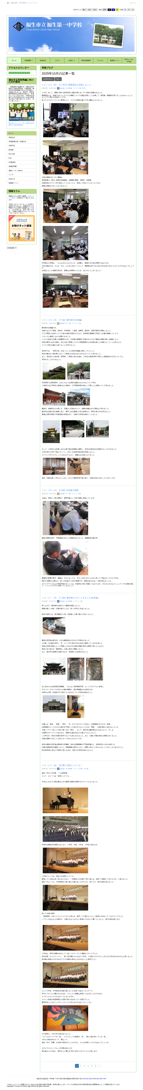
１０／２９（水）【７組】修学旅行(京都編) (62, 320)
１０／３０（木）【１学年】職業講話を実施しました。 (67, 85)
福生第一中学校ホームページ (24, 3)
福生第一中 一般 (64, 323)
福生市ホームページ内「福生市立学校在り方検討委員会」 (21, 124)
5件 (58, 79)
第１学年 (82, 88)
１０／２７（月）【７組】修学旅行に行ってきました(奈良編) (70, 598)
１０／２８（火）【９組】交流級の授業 (60, 490)
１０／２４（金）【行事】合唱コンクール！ (62, 765)
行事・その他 (83, 769)
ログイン (133, 3)
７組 (79, 323)
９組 (79, 493)
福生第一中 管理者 (64, 88)
